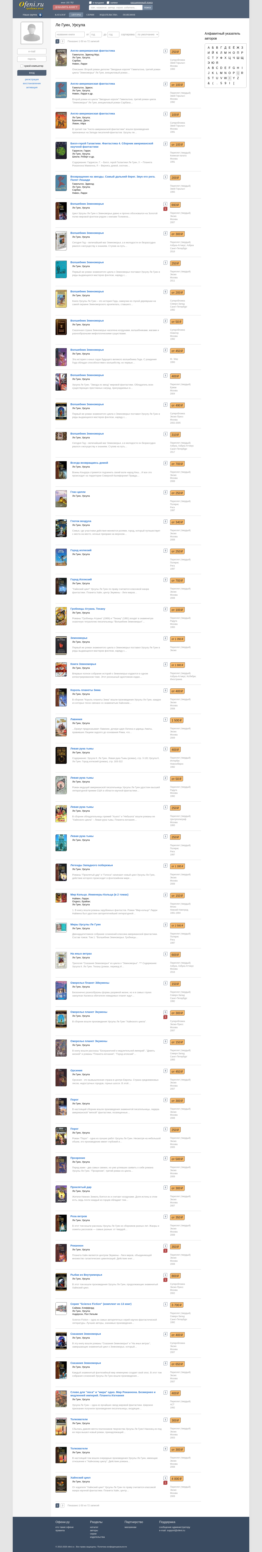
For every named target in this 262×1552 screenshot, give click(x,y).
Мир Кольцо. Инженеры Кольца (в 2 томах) (99, 894)
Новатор (174, 333)
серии (93, 1533)
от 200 (177, 292)
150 (175, 984)
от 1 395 (177, 866)
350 (175, 1247)
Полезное (129, 14)
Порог (74, 1099)
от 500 (177, 1159)
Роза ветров (78, 1216)
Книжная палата (178, 155)
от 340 (177, 522)
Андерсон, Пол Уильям (85, 1314)
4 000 (177, 1479)
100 (175, 114)
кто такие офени (64, 1527)
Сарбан (76, 60)
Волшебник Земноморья (87, 203)
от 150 (177, 895)
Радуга (173, 621)
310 (175, 435)
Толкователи (79, 1419)
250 (175, 52)
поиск (147, 7)
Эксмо (173, 216)
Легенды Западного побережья (91, 865)
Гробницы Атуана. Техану (87, 608)
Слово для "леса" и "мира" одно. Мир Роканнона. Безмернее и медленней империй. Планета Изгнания (113, 1394)
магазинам (130, 1527)
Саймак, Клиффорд (83, 1307)
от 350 (177, 1217)
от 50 (176, 322)
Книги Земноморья (83, 663)
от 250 (177, 493)
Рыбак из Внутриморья (86, 1274)
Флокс (173, 907)
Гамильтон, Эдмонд (83, 183)
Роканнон (76, 1245)
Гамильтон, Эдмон (82, 87)
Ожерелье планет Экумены (88, 1011)
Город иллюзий (81, 550)
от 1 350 (177, 639)
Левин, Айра (79, 123)
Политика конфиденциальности (112, 1547)
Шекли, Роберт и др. (83, 156)
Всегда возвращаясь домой (89, 462)
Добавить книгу (66, 7)
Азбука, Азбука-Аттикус (182, 446)
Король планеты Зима (85, 690)
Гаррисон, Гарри (81, 150)
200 (175, 178)
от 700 (177, 464)
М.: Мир (174, 359)
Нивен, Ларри (79, 63)
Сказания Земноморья (85, 1333)
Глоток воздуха (80, 521)
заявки (112, 2)
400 (175, 376)
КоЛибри (191, 676)
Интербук (175, 761)
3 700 (177, 1305)
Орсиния (76, 1070)
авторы (94, 1530)
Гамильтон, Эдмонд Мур (85, 54)
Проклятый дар (81, 1187)
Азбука (190, 245)
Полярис (174, 504)
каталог (94, 1527)
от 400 (177, 691)
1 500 (177, 720)
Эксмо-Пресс (176, 416)
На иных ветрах (81, 953)
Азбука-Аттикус (178, 245)
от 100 (177, 85)
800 (175, 1276)
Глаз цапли (78, 491)
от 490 (177, 405)
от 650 (177, 1364)
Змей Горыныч (177, 63)
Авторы (76, 14)
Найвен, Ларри (80, 898)
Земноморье (78, 637)
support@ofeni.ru (176, 1530)
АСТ (172, 1404)
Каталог (60, 14)
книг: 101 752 (67, 2)
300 (175, 1420)
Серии (90, 14)
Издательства (109, 14)
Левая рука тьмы (82, 748)
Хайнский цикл (80, 1477)
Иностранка (176, 679)
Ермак (173, 387)
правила (60, 1530)
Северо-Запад (177, 304)
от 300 (177, 234)
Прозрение (77, 1157)
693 (175, 205)
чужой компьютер (31, 66)
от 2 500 (177, 925)
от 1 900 (177, 665)
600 (175, 955)
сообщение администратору (174, 1527)
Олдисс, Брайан (81, 901)
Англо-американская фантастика (92, 50)
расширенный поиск (142, 2)
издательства (97, 1537)
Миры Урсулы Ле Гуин (85, 924)
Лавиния (76, 719)
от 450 (177, 351)
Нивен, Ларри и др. (82, 93)
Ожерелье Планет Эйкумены (89, 982)
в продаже (96, 2)
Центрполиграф (178, 819)
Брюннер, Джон (80, 120)
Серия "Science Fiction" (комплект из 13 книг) (101, 1303)
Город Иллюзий (81, 579)
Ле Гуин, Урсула (81, 57)
